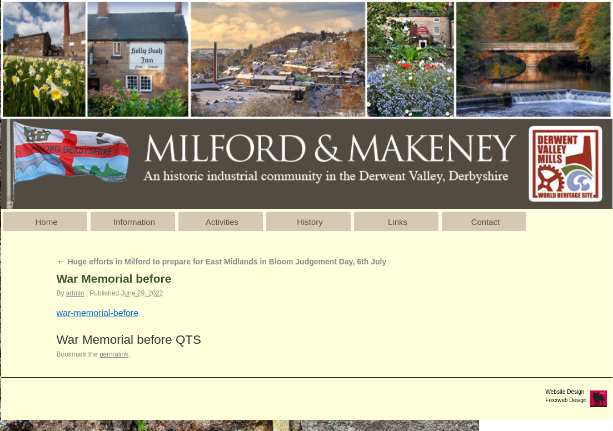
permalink (113, 354)
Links (397, 222)
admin (75, 293)
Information (134, 222)
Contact (485, 222)
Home (46, 222)
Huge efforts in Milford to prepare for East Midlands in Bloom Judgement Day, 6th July (222, 261)
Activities (222, 222)
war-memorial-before (98, 313)
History (310, 222)
